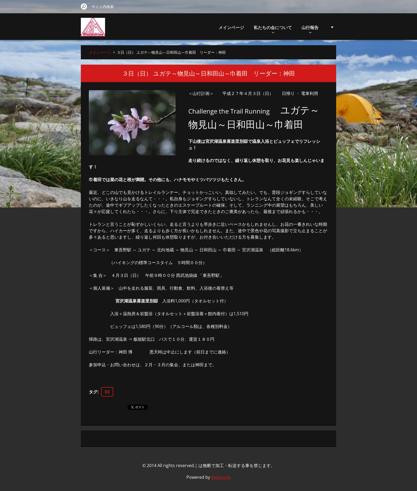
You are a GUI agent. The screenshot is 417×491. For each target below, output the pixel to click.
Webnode (221, 477)
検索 (84, 6)
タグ (93, 392)
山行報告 (310, 28)
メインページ (231, 27)
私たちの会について (273, 28)
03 (107, 392)
